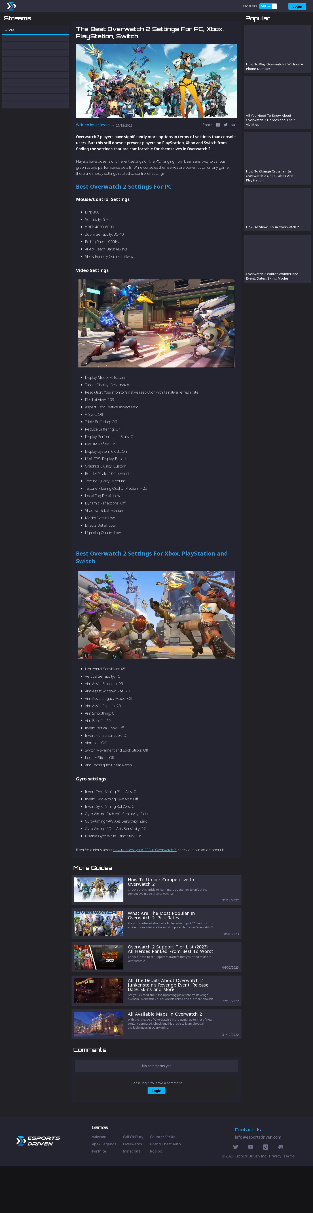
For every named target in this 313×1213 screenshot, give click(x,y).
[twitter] (226, 148)
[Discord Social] (265, 1194)
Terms (289, 1202)
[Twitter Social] (235, 1194)
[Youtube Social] (250, 1194)
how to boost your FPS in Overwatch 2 (144, 873)
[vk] (233, 148)
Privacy (275, 1202)
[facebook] (218, 148)
